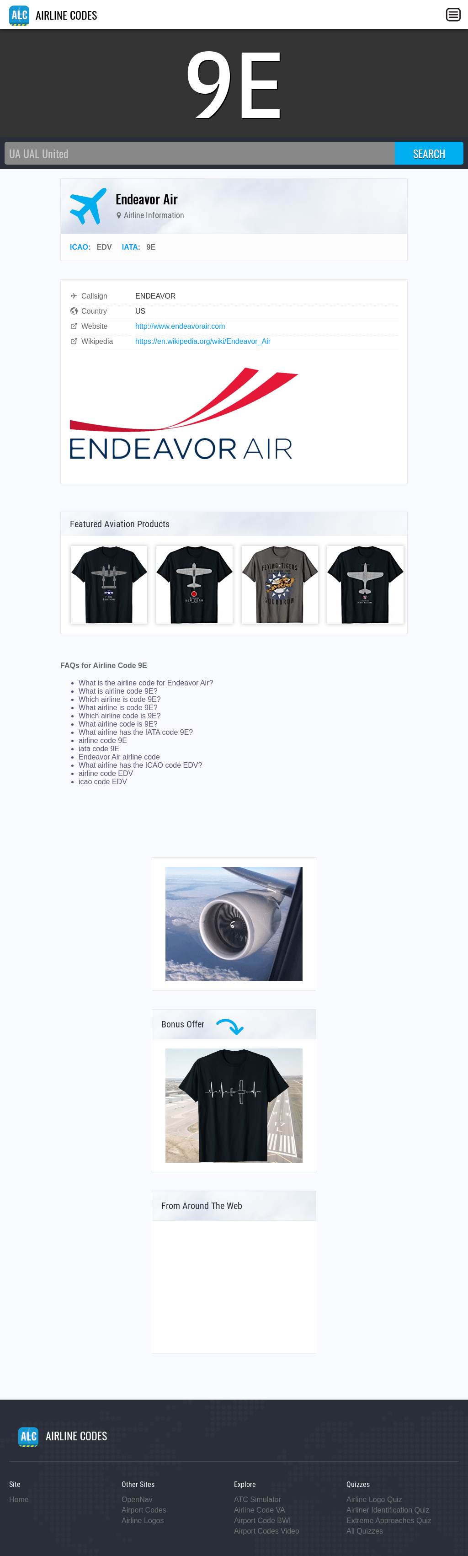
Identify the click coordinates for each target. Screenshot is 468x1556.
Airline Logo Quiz (374, 1499)
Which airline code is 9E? (120, 716)
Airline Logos (143, 1520)
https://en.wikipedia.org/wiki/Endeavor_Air (203, 341)
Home (19, 1499)
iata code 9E (99, 749)
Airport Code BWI (262, 1520)
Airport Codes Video (266, 1531)
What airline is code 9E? (118, 707)
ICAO (79, 247)
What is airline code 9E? (118, 691)
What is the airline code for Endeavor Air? (146, 683)
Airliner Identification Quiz (387, 1510)
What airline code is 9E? (118, 724)
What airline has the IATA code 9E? (136, 732)
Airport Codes (144, 1510)
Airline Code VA (259, 1510)
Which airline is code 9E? (120, 699)
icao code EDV (103, 782)
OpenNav (137, 1499)
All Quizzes (364, 1531)
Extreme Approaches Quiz (388, 1520)
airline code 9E (103, 740)
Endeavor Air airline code (119, 757)
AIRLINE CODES (53, 14)
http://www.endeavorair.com (180, 326)
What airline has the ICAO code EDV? (140, 765)
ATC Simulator (257, 1499)
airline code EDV (106, 773)
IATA (130, 247)
